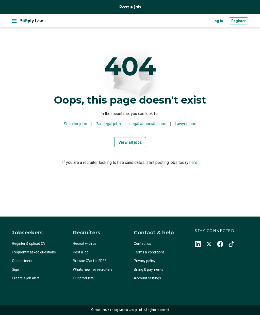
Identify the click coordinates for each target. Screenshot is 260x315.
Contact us (142, 243)
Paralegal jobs (108, 123)
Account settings (147, 278)
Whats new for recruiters (92, 269)
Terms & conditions (149, 252)
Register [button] (238, 21)
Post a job (130, 7)
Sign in (17, 269)
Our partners (22, 261)
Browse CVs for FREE (90, 261)
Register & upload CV (28, 243)
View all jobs (130, 142)
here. (193, 162)
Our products (83, 278)
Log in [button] (218, 21)
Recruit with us (84, 243)
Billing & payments (148, 269)
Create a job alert (25, 278)
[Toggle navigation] (14, 20)
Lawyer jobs (185, 123)
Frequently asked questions (34, 252)
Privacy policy (144, 261)
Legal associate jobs (147, 123)
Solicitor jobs (75, 123)
